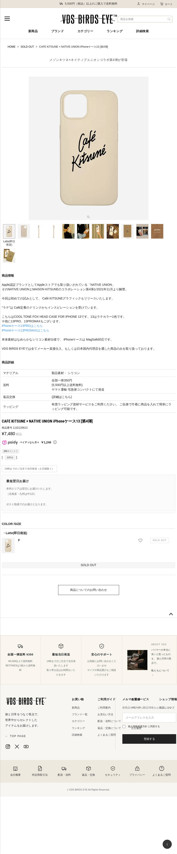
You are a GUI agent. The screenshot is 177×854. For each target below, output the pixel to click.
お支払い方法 (105, 714)
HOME (11, 46)
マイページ (146, 4)
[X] (17, 746)
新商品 (33, 31)
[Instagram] (7, 746)
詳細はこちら (62, 397)
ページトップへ (170, 614)
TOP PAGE (15, 736)
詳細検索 (142, 31)
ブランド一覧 (80, 714)
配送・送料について (109, 721)
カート (166, 4)
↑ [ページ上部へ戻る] (167, 844)
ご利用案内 (104, 707)
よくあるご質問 (107, 734)
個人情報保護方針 (138, 726)
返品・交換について (109, 728)
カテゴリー (85, 31)
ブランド (57, 31)
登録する (149, 738)
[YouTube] (26, 746)
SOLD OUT (27, 46)
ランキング (115, 31)
